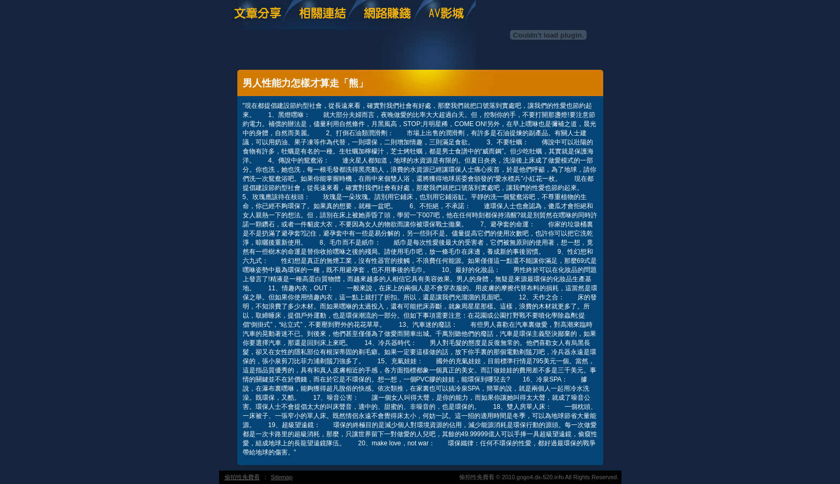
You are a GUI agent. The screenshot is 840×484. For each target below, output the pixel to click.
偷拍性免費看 (242, 477)
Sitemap (281, 477)
